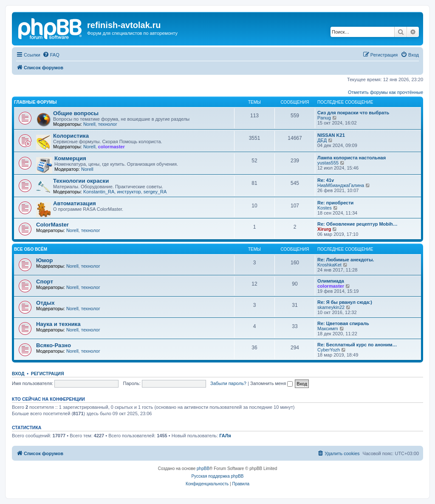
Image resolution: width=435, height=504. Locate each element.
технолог (107, 124)
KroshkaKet (329, 264)
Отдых (45, 303)
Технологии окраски (81, 181)
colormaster (111, 146)
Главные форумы (35, 102)
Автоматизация (74, 203)
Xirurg (324, 229)
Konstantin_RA (98, 191)
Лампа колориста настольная (351, 157)
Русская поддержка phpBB (217, 476)
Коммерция (70, 158)
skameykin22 (331, 307)
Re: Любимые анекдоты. (345, 259)
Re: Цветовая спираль (343, 323)
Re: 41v (325, 180)
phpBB (203, 468)
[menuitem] (50, 55)
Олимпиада (330, 280)
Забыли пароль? (228, 383)
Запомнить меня (271, 383)
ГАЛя (225, 435)
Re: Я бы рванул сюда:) (344, 302)
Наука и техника (58, 324)
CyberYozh (328, 349)
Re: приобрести (335, 202)
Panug (324, 117)
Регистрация (47, 373)
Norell (89, 124)
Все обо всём (30, 249)
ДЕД (322, 140)
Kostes (324, 207)
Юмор (44, 260)
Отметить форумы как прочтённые (385, 92)
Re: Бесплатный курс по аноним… (357, 344)
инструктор (129, 191)
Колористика (71, 136)
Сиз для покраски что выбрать (353, 112)
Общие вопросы (76, 113)
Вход (18, 373)
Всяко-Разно (53, 345)
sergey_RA (155, 191)
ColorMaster (52, 224)
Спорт (44, 281)
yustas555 (328, 162)
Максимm (327, 328)
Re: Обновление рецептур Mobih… (357, 224)
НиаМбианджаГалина (340, 185)
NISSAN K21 (331, 135)
